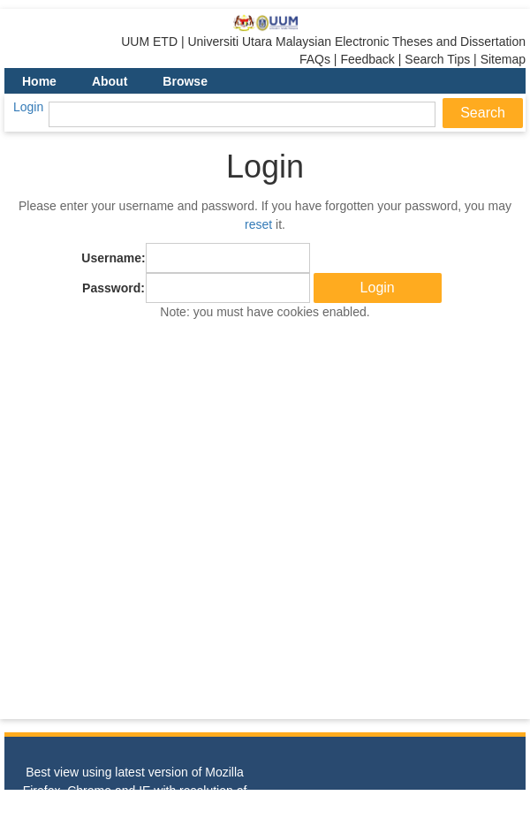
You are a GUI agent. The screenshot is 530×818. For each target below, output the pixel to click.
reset (258, 224)
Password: (113, 288)
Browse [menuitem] (185, 81)
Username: (113, 258)
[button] (378, 288)
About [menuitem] (109, 81)
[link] (265, 23)
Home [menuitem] (39, 81)
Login (28, 107)
